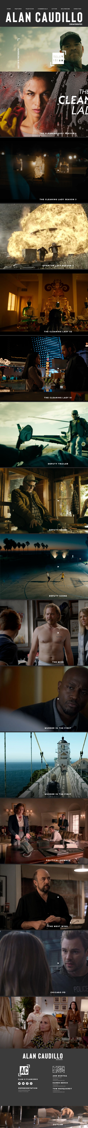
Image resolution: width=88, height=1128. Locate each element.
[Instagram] (31, 1083)
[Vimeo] (19, 1083)
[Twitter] (23, 1083)
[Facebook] (27, 1083)
